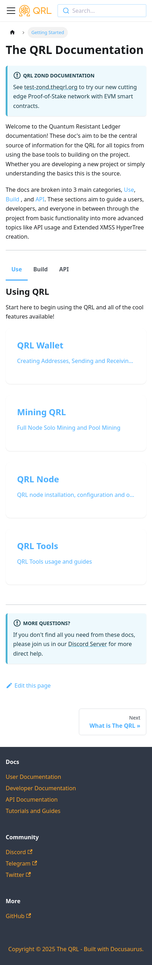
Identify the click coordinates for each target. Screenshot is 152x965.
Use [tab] (16, 269)
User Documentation (33, 777)
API (40, 199)
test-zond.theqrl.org (50, 87)
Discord (19, 852)
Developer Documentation (41, 788)
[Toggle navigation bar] (11, 10)
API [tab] (64, 269)
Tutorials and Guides (33, 811)
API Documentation (32, 799)
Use (129, 190)
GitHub (18, 916)
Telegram (21, 863)
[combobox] (102, 10)
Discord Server (87, 644)
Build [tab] (40, 269)
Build (12, 199)
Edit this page (28, 685)
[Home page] (12, 32)
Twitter (18, 875)
